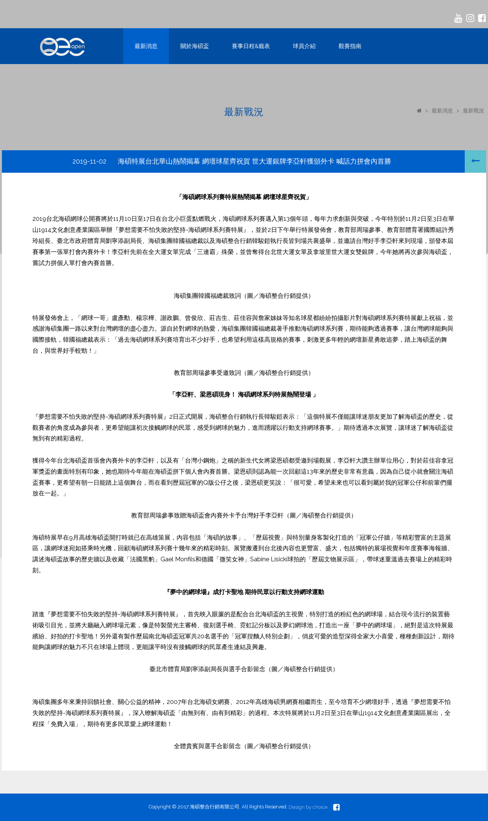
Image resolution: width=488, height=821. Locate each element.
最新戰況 (473, 111)
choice (320, 807)
